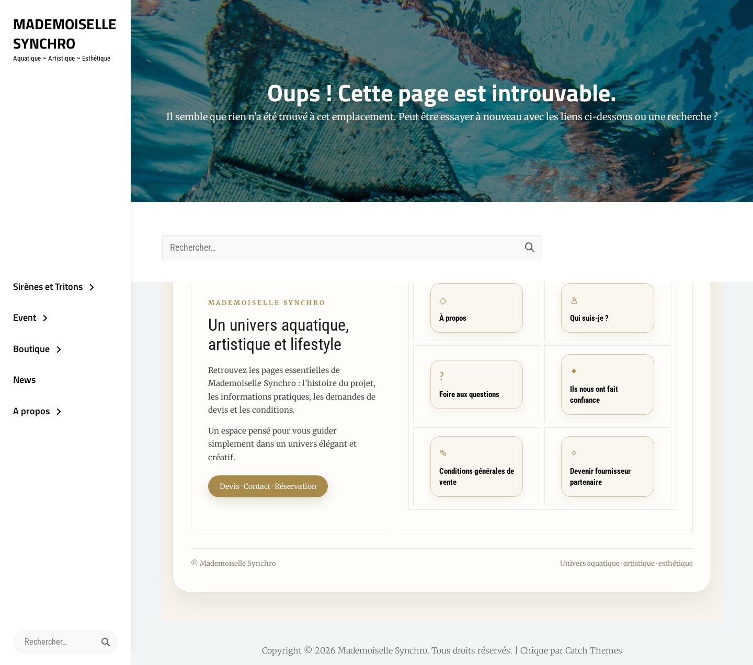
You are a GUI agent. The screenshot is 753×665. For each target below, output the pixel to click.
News (24, 379)
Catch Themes (593, 650)
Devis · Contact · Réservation (268, 486)
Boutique (31, 349)
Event (24, 317)
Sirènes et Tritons (48, 286)
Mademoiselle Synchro (65, 33)
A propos (31, 411)
